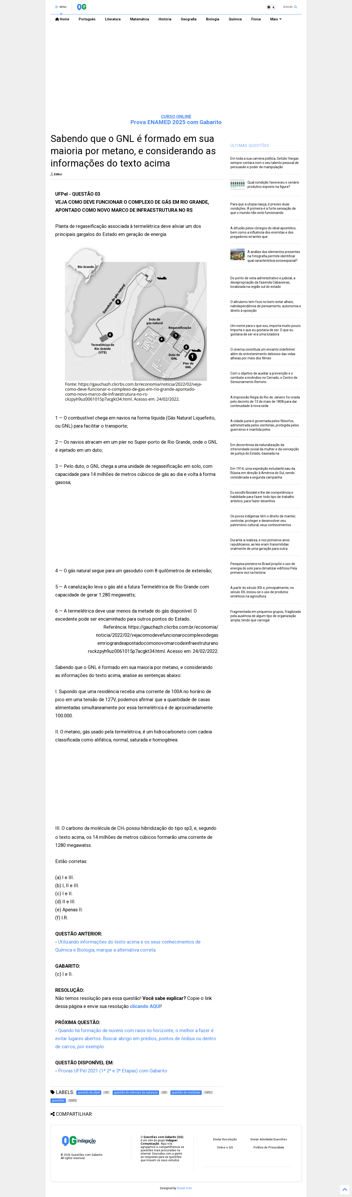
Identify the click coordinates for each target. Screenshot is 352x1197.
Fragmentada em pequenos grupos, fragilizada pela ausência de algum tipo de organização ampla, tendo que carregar (265, 616)
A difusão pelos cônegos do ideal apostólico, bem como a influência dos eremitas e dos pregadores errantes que (263, 232)
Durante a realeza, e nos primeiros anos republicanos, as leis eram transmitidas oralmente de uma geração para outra (260, 544)
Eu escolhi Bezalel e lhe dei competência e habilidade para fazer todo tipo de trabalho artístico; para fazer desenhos (262, 497)
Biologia (212, 19)
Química (235, 19)
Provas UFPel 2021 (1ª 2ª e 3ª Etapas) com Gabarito (112, 1071)
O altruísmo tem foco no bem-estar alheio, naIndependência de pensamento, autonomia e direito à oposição (265, 306)
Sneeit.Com (184, 1188)
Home (62, 19)
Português (87, 19)
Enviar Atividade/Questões (269, 1139)
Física (256, 19)
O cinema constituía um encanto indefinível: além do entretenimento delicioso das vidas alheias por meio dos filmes (262, 354)
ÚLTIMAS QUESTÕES (249, 145)
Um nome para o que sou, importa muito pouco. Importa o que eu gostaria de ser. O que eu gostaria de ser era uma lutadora (265, 330)
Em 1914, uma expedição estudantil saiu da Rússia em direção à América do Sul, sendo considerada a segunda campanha (262, 473)
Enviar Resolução (225, 1139)
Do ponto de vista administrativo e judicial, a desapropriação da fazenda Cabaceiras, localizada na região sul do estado (262, 282)
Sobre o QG (225, 1147)
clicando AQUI (145, 1006)
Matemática (139, 19)
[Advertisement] (176, 74)
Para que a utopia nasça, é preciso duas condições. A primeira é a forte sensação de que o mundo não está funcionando (263, 208)
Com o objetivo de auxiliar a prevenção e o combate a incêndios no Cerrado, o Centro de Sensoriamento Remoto (263, 377)
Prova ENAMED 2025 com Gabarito (176, 122)
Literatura (113, 19)
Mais (276, 19)
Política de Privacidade (268, 1147)
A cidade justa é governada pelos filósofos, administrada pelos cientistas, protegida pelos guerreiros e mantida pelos (264, 425)
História (165, 19)
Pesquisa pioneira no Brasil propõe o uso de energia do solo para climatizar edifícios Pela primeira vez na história (263, 568)
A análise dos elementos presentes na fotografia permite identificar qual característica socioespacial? (273, 256)
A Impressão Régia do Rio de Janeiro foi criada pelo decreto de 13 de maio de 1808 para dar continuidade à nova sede (265, 401)
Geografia (189, 19)
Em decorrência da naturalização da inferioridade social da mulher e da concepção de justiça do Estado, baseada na (264, 449)
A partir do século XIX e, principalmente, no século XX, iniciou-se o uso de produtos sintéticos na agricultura (262, 592)
